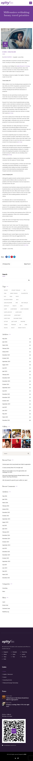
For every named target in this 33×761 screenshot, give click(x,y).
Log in (3, 602)
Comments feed (6, 608)
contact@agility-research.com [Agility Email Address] (10, 745)
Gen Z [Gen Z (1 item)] (17, 299)
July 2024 (16, 391)
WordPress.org (5, 611)
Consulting (10, 52)
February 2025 (16, 374)
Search (4, 274)
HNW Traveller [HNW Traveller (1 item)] (24, 302)
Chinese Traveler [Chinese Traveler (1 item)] (13, 293)
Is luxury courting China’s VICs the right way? (12, 467)
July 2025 (16, 368)
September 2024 (16, 387)
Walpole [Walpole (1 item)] (6, 327)
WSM (25, 754)
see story (11, 113)
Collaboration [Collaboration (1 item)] (24, 293)
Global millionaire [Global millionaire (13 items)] (8, 302)
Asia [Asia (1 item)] (24, 290)
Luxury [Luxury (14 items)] (5, 309)
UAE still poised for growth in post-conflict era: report (14, 480)
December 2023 (16, 394)
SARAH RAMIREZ (8, 57)
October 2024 (16, 384)
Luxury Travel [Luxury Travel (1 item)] (7, 318)
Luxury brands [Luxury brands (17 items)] (13, 309)
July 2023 (16, 407)
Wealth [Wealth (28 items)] (12, 327)
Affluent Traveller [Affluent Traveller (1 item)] (16, 290)
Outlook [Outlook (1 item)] (6, 321)
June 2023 (16, 410)
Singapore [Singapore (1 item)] (23, 321)
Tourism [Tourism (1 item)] (5, 324)
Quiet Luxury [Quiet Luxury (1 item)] (14, 321)
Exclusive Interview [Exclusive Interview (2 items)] (8, 299)
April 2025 (16, 371)
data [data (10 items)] (5, 296)
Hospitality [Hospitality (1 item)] (6, 305)
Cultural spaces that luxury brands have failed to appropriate (16, 464)
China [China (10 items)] (5, 293)
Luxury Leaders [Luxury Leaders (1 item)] (7, 315)
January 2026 (16, 351)
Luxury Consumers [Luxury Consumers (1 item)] (24, 309)
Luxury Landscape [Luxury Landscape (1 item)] (8, 312)
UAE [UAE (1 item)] (20, 324)
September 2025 (16, 361)
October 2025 (16, 358)
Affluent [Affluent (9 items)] (6, 290)
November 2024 (16, 381)
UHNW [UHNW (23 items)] (26, 324)
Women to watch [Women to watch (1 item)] (22, 327)
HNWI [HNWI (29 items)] (17, 302)
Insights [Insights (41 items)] (14, 305)
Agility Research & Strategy (23, 66)
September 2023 (16, 404)
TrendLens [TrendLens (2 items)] (13, 324)
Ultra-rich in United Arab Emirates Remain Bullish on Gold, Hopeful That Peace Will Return (15, 476)
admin (5, 52)
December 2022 (16, 420)
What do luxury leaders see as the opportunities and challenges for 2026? (14, 471)
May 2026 (16, 338)
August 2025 (16, 364)
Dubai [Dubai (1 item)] (11, 296)
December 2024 (16, 377)
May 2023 (16, 413)
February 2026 (16, 348)
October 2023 (16, 400)
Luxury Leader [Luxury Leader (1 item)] (18, 312)
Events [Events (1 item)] (17, 296)
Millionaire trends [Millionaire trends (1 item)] (18, 318)
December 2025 (16, 355)
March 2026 (16, 345)
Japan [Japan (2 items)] (21, 305)
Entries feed (5, 605)
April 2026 (16, 342)
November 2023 (16, 397)
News (14, 52)
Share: (2, 257)
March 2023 (16, 417)
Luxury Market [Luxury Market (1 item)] (17, 315)
